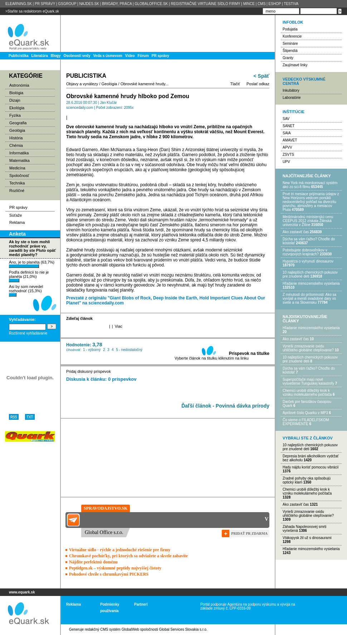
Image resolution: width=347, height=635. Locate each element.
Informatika (19, 153)
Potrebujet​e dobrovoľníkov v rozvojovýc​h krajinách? (305, 252)
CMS (261, 4)
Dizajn (14, 100)
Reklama (17, 222)
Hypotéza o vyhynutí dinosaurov (308, 261)
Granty (288, 58)
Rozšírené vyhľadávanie (28, 333)
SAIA (287, 133)
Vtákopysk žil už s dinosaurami (307, 538)
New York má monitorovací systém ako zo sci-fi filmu (310, 185)
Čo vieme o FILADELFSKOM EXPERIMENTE (306, 422)
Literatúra (39, 56)
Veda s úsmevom (107, 56)
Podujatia (290, 29)
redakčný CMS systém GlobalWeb (112, 629)
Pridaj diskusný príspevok (88, 371)
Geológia (17, 130)
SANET (288, 126)
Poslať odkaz (257, 84)
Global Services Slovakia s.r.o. (183, 629)
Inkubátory (291, 90)
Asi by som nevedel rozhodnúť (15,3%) (26, 290)
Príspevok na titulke (249, 353)
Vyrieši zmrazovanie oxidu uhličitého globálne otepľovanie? (308, 348)
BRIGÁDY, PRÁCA (117, 4)
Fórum (143, 56)
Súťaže (15, 215)
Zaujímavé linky (295, 65)
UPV (286, 162)
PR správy (160, 56)
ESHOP (274, 4)
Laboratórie (292, 98)
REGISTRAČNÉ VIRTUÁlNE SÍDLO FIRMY (205, 4)
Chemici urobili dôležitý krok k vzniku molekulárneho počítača (307, 392)
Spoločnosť (19, 175)
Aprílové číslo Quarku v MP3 (305, 413)
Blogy (56, 56)
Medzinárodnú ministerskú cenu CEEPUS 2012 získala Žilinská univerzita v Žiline (308, 221)
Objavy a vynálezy (82, 84)
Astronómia (19, 85)
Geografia (17, 123)
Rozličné (16, 190)
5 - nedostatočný (129, 350)
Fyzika (15, 115)
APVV (287, 147)
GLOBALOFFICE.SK (151, 4)
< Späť (261, 76)
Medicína (17, 168)
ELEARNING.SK (18, 4)
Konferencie (292, 36)
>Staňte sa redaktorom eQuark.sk (32, 11)
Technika (17, 183)
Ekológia (16, 108)
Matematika (19, 160)
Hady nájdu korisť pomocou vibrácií (311, 467)
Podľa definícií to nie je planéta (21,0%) (29, 276)
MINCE (249, 4)
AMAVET (290, 140)
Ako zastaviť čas (296, 232)
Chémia (16, 145)
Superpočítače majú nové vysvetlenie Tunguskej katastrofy (308, 381)
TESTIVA (291, 4)
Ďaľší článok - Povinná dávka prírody (225, 406)
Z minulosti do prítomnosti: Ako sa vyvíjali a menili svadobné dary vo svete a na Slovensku (309, 298)
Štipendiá (290, 51)
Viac (118, 326)
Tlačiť (235, 84)
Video (130, 56)
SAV (286, 119)
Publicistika (19, 56)
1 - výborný (92, 350)
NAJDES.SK (89, 4)
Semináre (290, 43)
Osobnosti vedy (76, 56)
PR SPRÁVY (45, 4)
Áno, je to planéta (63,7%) (31, 264)
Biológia (16, 93)
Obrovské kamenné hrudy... (144, 84)
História (16, 138)
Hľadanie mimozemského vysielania (311, 283)
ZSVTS (288, 155)
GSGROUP (67, 4)
